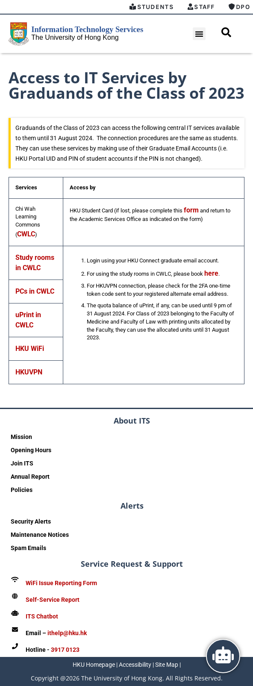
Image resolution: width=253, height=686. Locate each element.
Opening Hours (31, 450)
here (211, 273)
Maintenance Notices (40, 534)
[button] (199, 33)
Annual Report (30, 476)
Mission (21, 436)
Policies (21, 489)
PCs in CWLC (34, 291)
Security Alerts (31, 521)
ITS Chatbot (42, 616)
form (191, 210)
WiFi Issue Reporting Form (61, 583)
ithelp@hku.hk (67, 633)
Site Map (166, 664)
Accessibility (135, 664)
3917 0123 (65, 649)
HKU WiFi (29, 348)
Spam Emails (28, 548)
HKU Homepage (94, 664)
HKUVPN (28, 372)
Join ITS (22, 463)
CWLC (26, 234)
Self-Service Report (52, 599)
